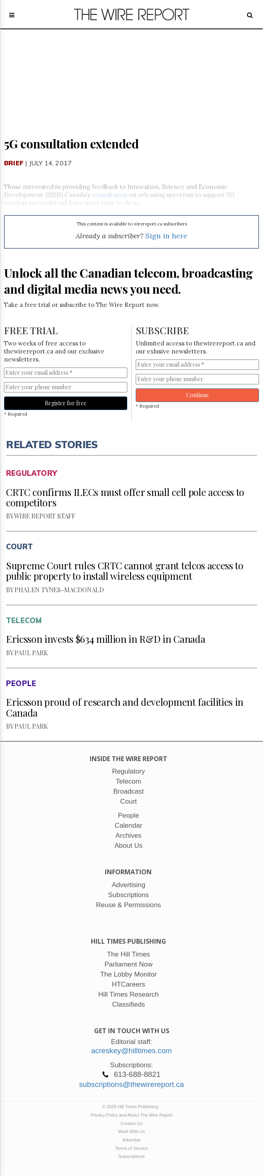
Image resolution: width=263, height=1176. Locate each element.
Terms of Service (131, 1148)
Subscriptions (131, 1156)
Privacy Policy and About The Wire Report (131, 1115)
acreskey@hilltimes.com (131, 1050)
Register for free (65, 403)
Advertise (131, 1139)
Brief (14, 163)
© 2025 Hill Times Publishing (131, 1106)
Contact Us (131, 1123)
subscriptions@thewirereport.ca (131, 1084)
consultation (109, 195)
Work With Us (131, 1131)
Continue (197, 395)
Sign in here (166, 235)
